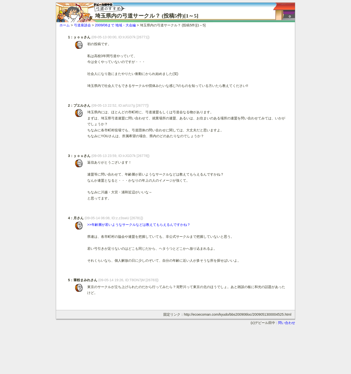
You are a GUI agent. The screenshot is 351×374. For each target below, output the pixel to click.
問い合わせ (286, 323)
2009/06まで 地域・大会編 (115, 25)
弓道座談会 (82, 25)
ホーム (64, 25)
